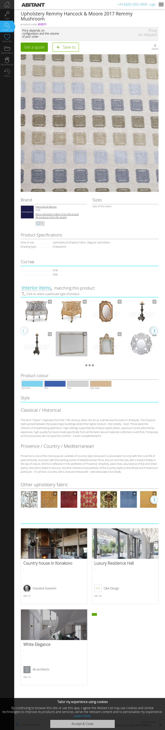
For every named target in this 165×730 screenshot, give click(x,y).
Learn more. (82, 716)
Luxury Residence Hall (125, 566)
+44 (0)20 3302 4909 (132, 4)
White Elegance (54, 647)
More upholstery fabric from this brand (57, 214)
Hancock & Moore (46, 206)
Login (152, 4)
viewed (155, 49)
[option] (36, 330)
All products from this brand (50, 217)
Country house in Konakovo (54, 566)
